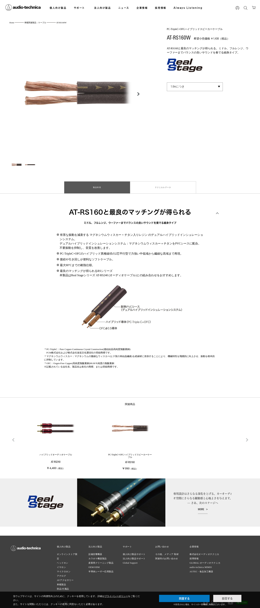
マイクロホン (64, 568)
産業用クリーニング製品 (101, 560)
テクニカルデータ (163, 186)
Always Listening (188, 7)
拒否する (227, 598)
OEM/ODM (94, 564)
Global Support (130, 560)
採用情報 (160, 7)
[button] (137, 94)
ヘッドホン (62, 560)
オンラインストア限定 (67, 553)
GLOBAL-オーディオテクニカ (205, 560)
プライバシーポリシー (116, 596)
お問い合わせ (162, 544)
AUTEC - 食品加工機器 (201, 568)
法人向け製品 (102, 7)
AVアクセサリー (65, 577)
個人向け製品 (58, 7)
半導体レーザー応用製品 (101, 568)
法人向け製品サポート (134, 555)
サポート (79, 7)
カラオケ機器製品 (97, 555)
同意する (184, 598)
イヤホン (61, 564)
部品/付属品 (63, 586)
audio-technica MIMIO (201, 564)
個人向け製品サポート (134, 551)
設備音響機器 (95, 551)
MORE (201, 506)
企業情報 (142, 7)
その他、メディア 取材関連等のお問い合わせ (167, 553)
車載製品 (61, 581)
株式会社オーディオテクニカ (204, 551)
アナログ (61, 573)
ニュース (123, 7)
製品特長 (97, 186)
